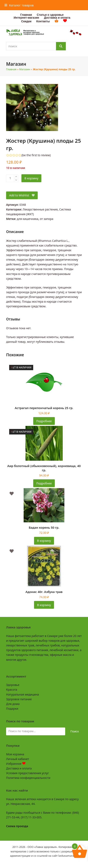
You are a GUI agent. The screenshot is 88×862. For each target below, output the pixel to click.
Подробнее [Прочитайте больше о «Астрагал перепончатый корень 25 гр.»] (44, 421)
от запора (46, 219)
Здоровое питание (19, 699)
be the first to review (36, 155)
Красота (11, 689)
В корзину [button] (44, 541)
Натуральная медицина (22, 694)
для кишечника (27, 219)
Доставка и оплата (19, 768)
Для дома (13, 704)
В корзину (31, 178)
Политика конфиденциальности (28, 778)
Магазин (24, 69)
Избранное (15, 764)
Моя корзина (15, 754)
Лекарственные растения (40, 209)
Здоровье (12, 685)
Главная (11, 69)
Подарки (12, 708)
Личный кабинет (17, 759)
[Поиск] (61, 46)
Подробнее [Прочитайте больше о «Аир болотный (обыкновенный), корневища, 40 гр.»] (44, 483)
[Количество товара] (10, 178)
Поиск (74, 731)
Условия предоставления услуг (27, 773)
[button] (19, 5)
